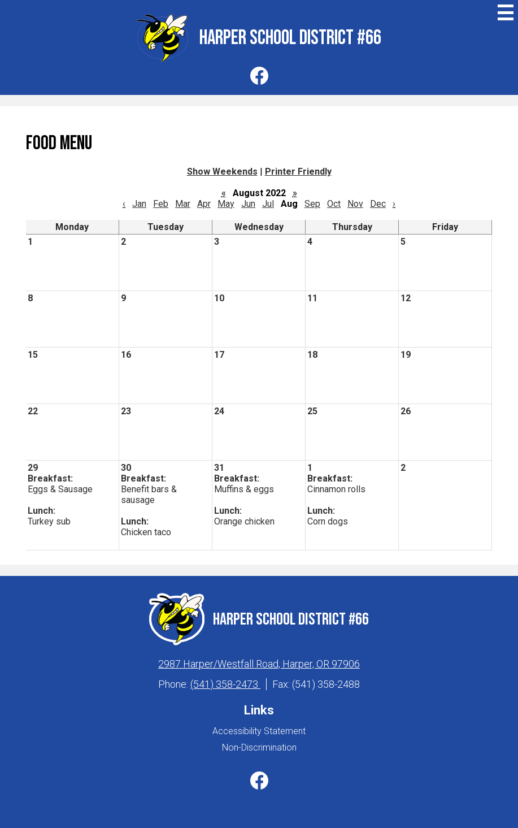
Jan (139, 203)
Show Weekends (222, 171)
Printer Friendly (298, 171)
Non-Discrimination (259, 747)
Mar (182, 203)
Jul (268, 203)
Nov (355, 203)
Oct (334, 203)
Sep (312, 203)
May (225, 203)
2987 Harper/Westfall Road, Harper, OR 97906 (259, 664)
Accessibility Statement (259, 731)
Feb (160, 203)
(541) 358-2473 (225, 684)
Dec (378, 203)
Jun (248, 203)
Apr (204, 203)
